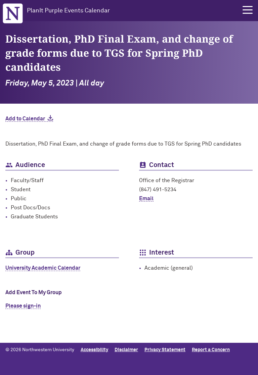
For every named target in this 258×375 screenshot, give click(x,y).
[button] (248, 10)
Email (146, 198)
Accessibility (94, 349)
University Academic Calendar (42, 268)
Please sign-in (23, 306)
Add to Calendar (25, 118)
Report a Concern (211, 349)
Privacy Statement (164, 349)
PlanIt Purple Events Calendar (68, 11)
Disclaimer (126, 349)
